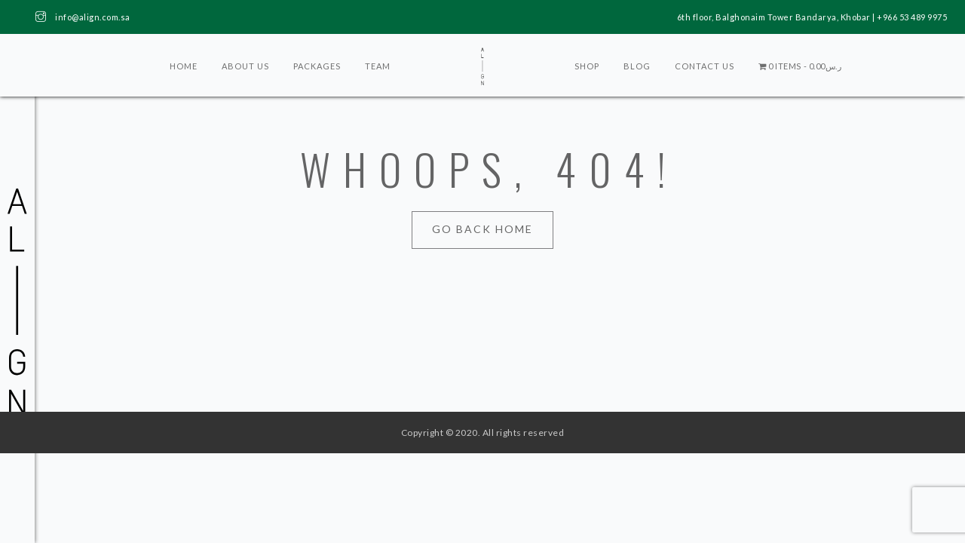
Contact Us (704, 66)
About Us (245, 66)
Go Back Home (482, 228)
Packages (317, 66)
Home (184, 66)
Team (378, 66)
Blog (637, 66)
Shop (586, 66)
